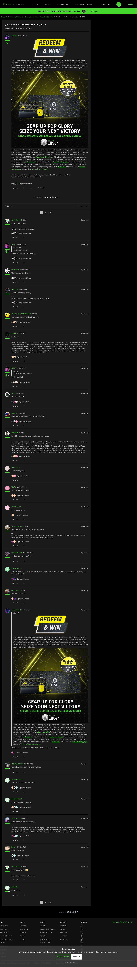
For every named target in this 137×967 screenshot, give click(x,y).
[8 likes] (21, 322)
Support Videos (45, 943)
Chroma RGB (24, 929)
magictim (14, 433)
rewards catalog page (79, 742)
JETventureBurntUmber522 (21, 314)
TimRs (13, 487)
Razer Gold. (62, 167)
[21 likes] (21, 233)
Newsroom (63, 932)
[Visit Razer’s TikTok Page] (82, 942)
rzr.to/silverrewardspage (40, 169)
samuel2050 (15, 220)
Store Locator (4, 932)
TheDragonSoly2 (17, 764)
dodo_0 (14, 413)
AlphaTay (14, 333)
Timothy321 (15, 467)
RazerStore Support (46, 932)
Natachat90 (15, 818)
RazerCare (43, 936)
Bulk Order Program (6, 939)
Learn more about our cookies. (107, 952)
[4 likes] (21, 402)
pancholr (14, 289)
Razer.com (31, 162)
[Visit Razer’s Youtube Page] (82, 939)
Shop (1, 922)
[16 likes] (21, 278)
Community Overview (15, 17)
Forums (35, 4)
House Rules (63, 4)
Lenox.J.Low (16, 507)
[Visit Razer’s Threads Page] (82, 932)
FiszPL (13, 244)
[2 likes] (20, 357)
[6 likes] (21, 382)
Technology (23, 925)
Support (48, 4)
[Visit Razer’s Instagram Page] (82, 929)
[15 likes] (21, 302)
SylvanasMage (16, 553)
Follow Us (84, 922)
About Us (63, 925)
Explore (22, 922)
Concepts (23, 932)
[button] (131, 4)
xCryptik (14, 35)
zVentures (63, 936)
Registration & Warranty (47, 929)
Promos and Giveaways (84, 4)
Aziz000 (14, 887)
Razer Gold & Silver (47, 17)
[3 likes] (21, 787)
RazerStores (4, 925)
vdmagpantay (16, 779)
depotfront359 (16, 799)
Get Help (43, 925)
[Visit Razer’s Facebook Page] (82, 926)
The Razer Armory (31, 17)
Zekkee (13, 847)
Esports (22, 936)
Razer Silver (105, 4)
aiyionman (15, 590)
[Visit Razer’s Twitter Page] (82, 936)
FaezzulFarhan (16, 526)
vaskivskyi (15, 270)
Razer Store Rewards (60, 162)
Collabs (22, 939)
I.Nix (13, 393)
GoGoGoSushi (16, 610)
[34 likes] (21, 184)
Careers (62, 929)
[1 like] (19, 515)
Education (3, 943)
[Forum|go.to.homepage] (13, 4)
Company (63, 922)
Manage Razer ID (45, 939)
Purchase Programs (6, 936)
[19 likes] (21, 258)
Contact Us (63, 939)
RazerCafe (3, 929)
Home (3, 17)
